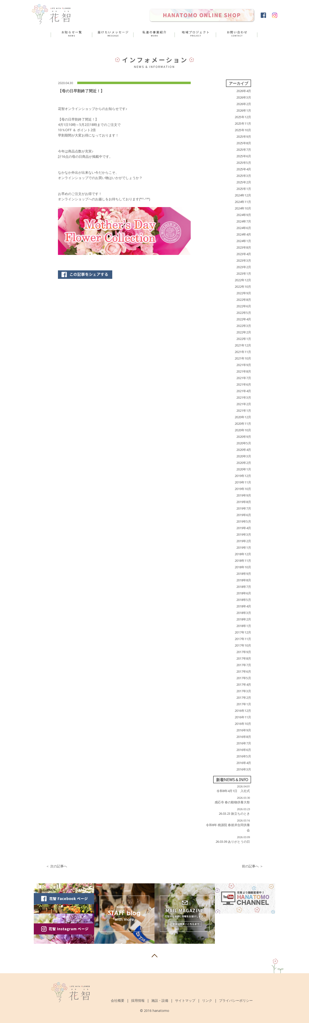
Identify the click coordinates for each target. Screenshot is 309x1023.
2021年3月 (243, 397)
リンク (207, 1000)
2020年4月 (243, 449)
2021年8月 (243, 371)
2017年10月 (243, 645)
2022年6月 (243, 306)
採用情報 (138, 1000)
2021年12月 (243, 345)
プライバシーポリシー (236, 1000)
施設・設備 (159, 1000)
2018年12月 (243, 554)
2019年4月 (243, 528)
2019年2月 (243, 541)
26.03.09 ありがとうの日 (233, 841)
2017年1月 (243, 704)
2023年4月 (243, 254)
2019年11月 (243, 482)
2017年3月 (243, 691)
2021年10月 (243, 358)
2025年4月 (243, 169)
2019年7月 (243, 508)
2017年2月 (243, 697)
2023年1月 (243, 273)
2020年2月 (243, 463)
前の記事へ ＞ (252, 866)
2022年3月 (243, 326)
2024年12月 (243, 195)
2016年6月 (243, 750)
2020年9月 (243, 436)
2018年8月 (243, 580)
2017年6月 (243, 671)
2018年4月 (243, 606)
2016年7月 (243, 743)
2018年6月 (243, 593)
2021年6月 (243, 384)
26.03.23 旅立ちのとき (234, 813)
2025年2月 (243, 182)
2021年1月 (243, 410)
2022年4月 (243, 319)
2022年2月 (243, 332)
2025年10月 (243, 130)
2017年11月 (243, 639)
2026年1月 (243, 110)
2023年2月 (243, 267)
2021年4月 (243, 391)
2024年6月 (243, 228)
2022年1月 (243, 339)
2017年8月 (243, 658)
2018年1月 (243, 626)
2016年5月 (243, 756)
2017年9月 (243, 652)
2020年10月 (243, 430)
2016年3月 (243, 769)
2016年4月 (243, 763)
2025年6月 (243, 156)
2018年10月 (243, 567)
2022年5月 (243, 312)
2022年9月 (243, 293)
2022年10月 (243, 286)
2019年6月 (243, 515)
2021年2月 (243, 404)
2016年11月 (243, 717)
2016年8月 (243, 737)
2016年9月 (243, 730)
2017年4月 (243, 684)
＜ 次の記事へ (56, 866)
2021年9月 (243, 365)
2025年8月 (243, 143)
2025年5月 (243, 162)
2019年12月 (243, 476)
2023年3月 (243, 260)
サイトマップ (185, 1000)
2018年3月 (243, 613)
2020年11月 (243, 423)
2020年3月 (243, 456)
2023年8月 (243, 247)
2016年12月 (243, 710)
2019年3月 (243, 534)
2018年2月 (243, 619)
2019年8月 (243, 502)
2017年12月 (243, 632)
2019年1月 (243, 547)
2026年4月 (243, 91)
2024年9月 (243, 215)
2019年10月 (243, 489)
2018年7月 (243, 586)
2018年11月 (243, 560)
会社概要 (117, 1000)
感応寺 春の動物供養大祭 (232, 802)
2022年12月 (243, 280)
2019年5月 (243, 521)
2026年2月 (243, 104)
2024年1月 (243, 241)
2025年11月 (243, 123)
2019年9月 (243, 495)
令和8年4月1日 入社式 (233, 791)
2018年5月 (243, 600)
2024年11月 (243, 202)
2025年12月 (243, 117)
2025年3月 (243, 175)
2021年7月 (243, 378)
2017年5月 (243, 678)
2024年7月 (243, 221)
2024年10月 (243, 208)
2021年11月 (243, 352)
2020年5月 (243, 443)
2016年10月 (243, 723)
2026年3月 (243, 97)
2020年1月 (243, 469)
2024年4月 (243, 234)
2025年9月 (243, 136)
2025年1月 (243, 189)
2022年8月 (243, 299)
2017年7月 (243, 665)
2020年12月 (243, 417)
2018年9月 (243, 573)
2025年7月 (243, 149)
